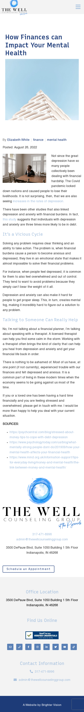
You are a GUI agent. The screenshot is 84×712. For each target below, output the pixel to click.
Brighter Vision (51, 705)
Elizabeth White (18, 140)
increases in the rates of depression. (38, 201)
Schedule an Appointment (28, 569)
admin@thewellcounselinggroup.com (42, 539)
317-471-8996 (42, 534)
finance (38, 140)
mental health (57, 140)
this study (9, 219)
